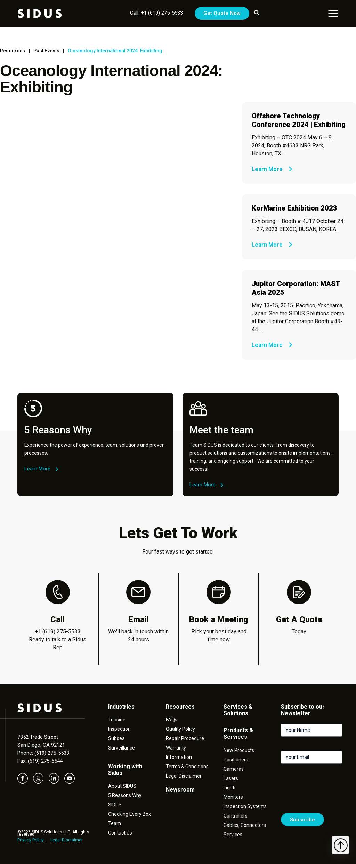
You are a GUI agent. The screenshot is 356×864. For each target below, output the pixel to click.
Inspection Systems (245, 806)
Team (114, 823)
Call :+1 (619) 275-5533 (156, 13)
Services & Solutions (238, 710)
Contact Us (120, 833)
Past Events (46, 50)
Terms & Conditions (187, 766)
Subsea (116, 738)
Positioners (236, 759)
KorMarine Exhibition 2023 (294, 208)
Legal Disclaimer (66, 840)
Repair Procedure (185, 738)
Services (233, 834)
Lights (230, 787)
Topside (117, 719)
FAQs (171, 719)
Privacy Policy (30, 840)
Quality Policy (180, 729)
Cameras (234, 769)
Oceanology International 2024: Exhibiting (115, 50)
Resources (12, 50)
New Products (239, 750)
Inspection (119, 729)
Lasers (231, 778)
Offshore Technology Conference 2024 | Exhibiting (299, 120)
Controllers (236, 816)
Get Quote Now (222, 13)
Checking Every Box (129, 814)
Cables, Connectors (245, 825)
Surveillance (121, 748)
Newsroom (180, 789)
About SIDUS (122, 786)
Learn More (272, 169)
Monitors (233, 797)
